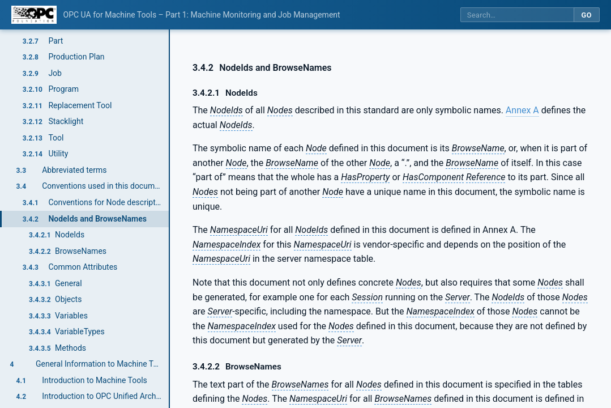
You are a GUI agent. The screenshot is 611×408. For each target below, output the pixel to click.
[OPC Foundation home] (34, 15)
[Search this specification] (517, 15)
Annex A (522, 110)
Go (586, 15)
